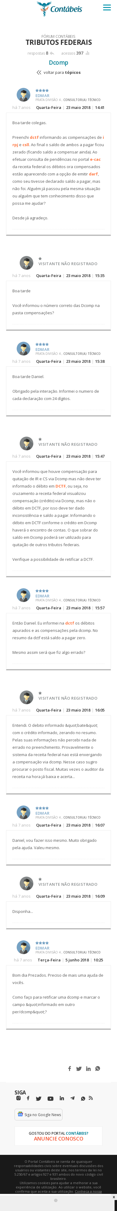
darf (93, 174)
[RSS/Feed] (91, 1098)
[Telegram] (72, 1099)
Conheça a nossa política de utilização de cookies (67, 1193)
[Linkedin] (62, 1098)
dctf (34, 137)
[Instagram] (18, 1098)
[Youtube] (50, 1099)
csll (25, 144)
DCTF (60, 486)
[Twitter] (38, 1099)
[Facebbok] (28, 1098)
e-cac (95, 159)
